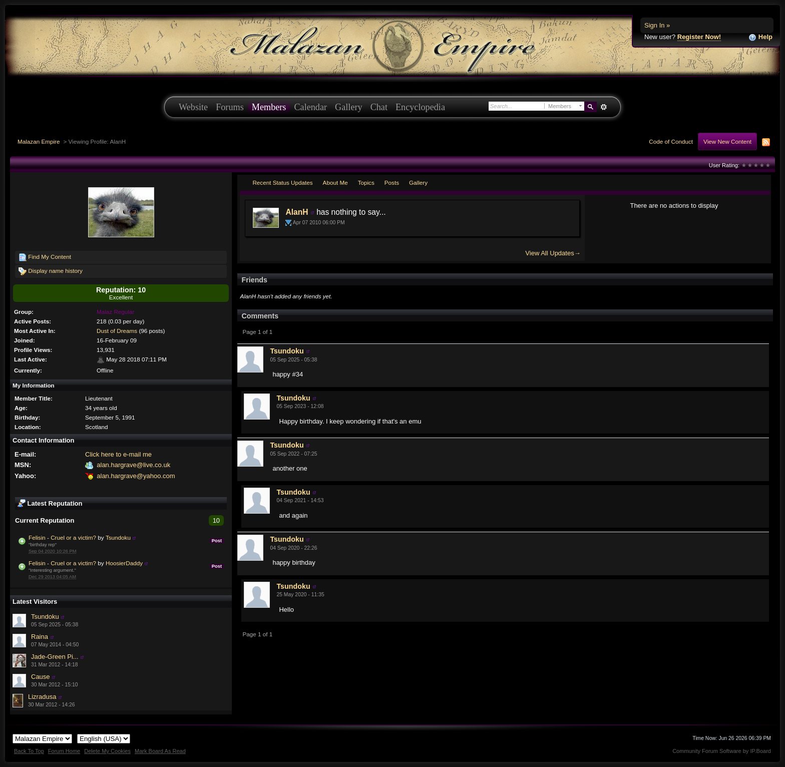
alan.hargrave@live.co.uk (133, 465)
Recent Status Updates (282, 182)
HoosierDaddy (124, 563)
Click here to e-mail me (118, 454)
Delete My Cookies (107, 751)
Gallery (348, 107)
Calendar (310, 107)
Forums (230, 107)
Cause (40, 676)
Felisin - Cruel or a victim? (62, 537)
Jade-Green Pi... (55, 656)
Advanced (603, 107)
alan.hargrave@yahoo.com (136, 476)
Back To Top (29, 751)
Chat (378, 107)
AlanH (296, 212)
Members (269, 107)
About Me (335, 182)
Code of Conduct (671, 141)
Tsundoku (118, 537)
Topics (366, 182)
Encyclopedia (420, 107)
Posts (391, 182)
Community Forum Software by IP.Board (721, 751)
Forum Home (64, 751)
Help (760, 37)
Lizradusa (42, 696)
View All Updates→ (552, 253)
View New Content (727, 141)
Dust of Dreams (117, 330)
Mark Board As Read (160, 751)
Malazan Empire (39, 141)
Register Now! (699, 37)
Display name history (51, 271)
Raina (39, 636)
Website (193, 107)
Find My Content (45, 257)
